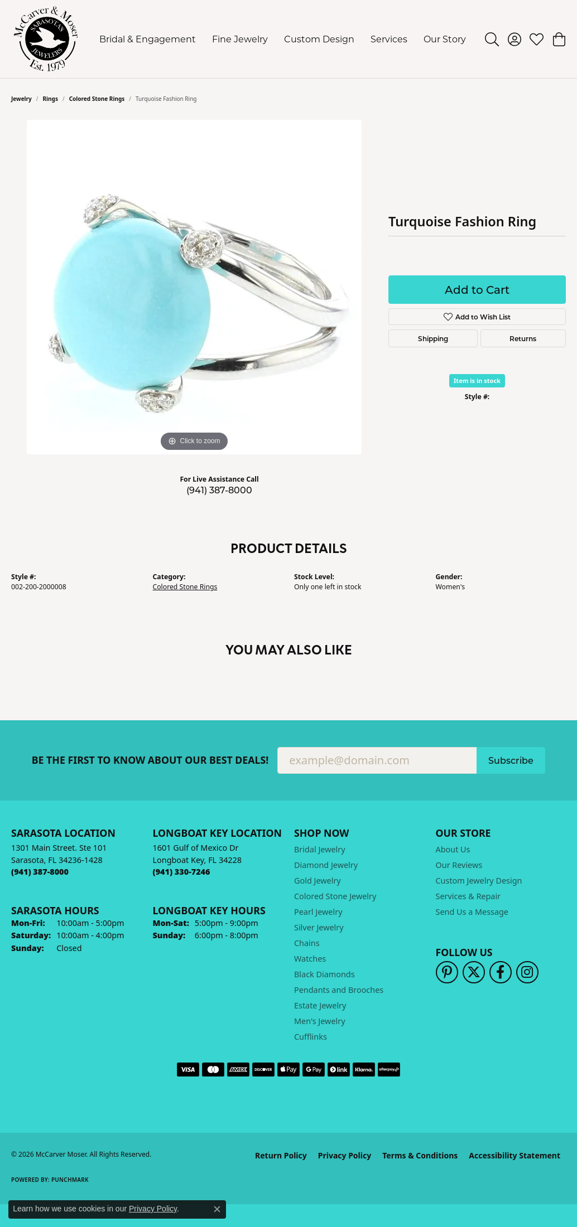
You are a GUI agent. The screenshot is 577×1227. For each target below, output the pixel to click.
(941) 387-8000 (219, 490)
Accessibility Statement (514, 1155)
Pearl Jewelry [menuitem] (318, 911)
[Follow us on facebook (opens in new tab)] (500, 972)
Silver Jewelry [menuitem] (319, 927)
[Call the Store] (40, 871)
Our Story (445, 39)
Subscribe (510, 760)
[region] (194, 287)
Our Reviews (459, 865)
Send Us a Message (472, 911)
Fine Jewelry (240, 39)
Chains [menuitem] (307, 943)
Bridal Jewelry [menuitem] (319, 849)
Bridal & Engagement (147, 39)
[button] (492, 39)
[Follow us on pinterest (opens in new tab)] (447, 972)
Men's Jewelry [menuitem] (319, 1021)
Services (389, 39)
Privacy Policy (344, 1155)
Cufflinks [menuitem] (310, 1036)
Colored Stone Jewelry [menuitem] (335, 896)
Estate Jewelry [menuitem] (320, 1005)
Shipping (433, 338)
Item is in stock (477, 380)
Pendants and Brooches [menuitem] (338, 989)
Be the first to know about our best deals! (150, 760)
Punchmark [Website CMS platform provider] (70, 1180)
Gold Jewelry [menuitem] (317, 880)
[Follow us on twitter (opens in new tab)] (474, 972)
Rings (50, 99)
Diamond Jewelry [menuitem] (326, 865)
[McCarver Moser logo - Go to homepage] (46, 39)
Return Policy (281, 1155)
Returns (522, 338)
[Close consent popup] (217, 1209)
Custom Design (319, 39)
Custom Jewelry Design (479, 880)
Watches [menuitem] (310, 958)
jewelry (21, 99)
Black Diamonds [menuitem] (324, 974)
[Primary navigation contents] (282, 39)
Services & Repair (468, 896)
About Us (453, 849)
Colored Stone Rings (97, 99)
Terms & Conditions (420, 1155)
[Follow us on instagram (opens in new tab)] (527, 972)
